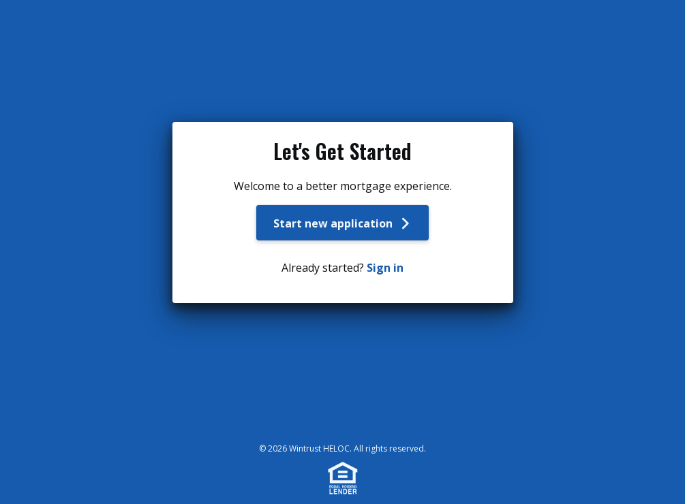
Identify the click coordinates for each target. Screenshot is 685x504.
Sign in (385, 267)
